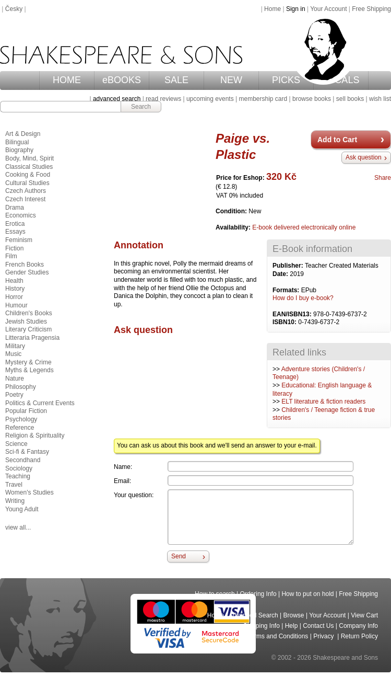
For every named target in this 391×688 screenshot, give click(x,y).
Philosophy (20, 387)
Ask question (364, 157)
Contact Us (318, 625)
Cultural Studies (27, 183)
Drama (14, 207)
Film (11, 256)
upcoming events (210, 98)
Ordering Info (258, 594)
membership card (263, 98)
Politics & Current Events (40, 403)
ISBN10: (285, 322)
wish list (380, 98)
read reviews (163, 98)
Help (291, 625)
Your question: (133, 495)
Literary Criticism (28, 329)
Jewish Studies (26, 321)
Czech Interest (25, 199)
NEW (231, 80)
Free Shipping (371, 9)
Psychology (21, 419)
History (15, 288)
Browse (293, 615)
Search (141, 106)
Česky (13, 9)
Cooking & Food (27, 174)
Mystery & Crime (28, 362)
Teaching (17, 476)
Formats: (286, 290)
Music (13, 354)
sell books (350, 98)
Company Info (358, 625)
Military (15, 346)
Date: (281, 274)
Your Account (328, 9)
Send (178, 556)
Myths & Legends (29, 370)
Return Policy (359, 636)
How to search (215, 594)
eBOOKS (121, 80)
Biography (19, 150)
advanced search (116, 98)
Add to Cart (337, 139)
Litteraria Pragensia (32, 337)
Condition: (232, 211)
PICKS (286, 80)
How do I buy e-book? (303, 298)
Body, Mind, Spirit (29, 158)
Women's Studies (29, 492)
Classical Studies (29, 166)
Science (16, 444)
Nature (14, 378)
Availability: (234, 227)
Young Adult (22, 509)
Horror (14, 297)
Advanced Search (253, 615)
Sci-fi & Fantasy (27, 451)
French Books (24, 264)
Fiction (14, 248)
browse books (311, 98)
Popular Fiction (26, 411)
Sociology (18, 468)
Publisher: (288, 265)
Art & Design (22, 133)
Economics (20, 215)
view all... (18, 527)
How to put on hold (307, 594)
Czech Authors (25, 190)
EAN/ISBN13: (292, 314)
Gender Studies (27, 272)
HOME (67, 80)
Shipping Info (261, 625)
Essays (15, 231)
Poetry (14, 394)
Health (14, 280)
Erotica (15, 223)
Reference (19, 427)
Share (382, 177)
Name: (123, 467)
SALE (176, 80)
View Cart (364, 615)
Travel (13, 484)
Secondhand (22, 460)
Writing (15, 500)
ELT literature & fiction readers (323, 401)
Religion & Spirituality (34, 435)
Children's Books (28, 313)
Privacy (324, 636)
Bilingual (17, 142)
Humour (16, 305)
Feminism (18, 240)
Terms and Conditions (277, 636)
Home (272, 9)
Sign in (295, 9)
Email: (122, 481)
